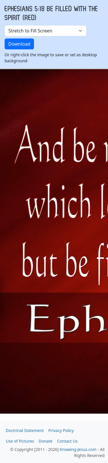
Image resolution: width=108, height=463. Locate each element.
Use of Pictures (20, 441)
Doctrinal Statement (25, 430)
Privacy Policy (61, 430)
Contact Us (67, 441)
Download (19, 44)
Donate (45, 441)
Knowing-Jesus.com (78, 449)
